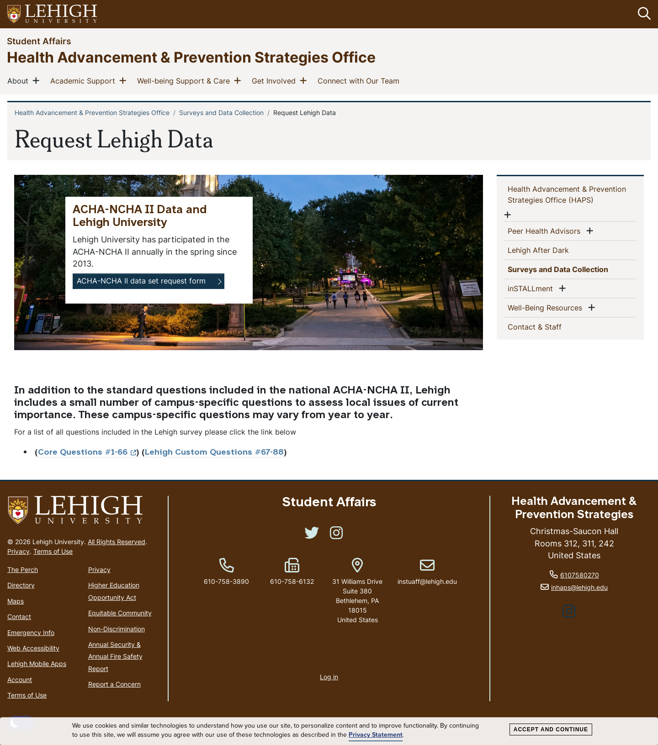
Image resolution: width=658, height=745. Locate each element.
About (19, 80)
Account (19, 679)
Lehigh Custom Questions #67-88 (214, 452)
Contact (19, 616)
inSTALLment (532, 288)
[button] (642, 14)
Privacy (18, 551)
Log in (329, 676)
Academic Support (84, 80)
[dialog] (329, 731)
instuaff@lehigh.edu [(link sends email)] (427, 572)
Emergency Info (30, 632)
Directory (21, 585)
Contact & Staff (549, 326)
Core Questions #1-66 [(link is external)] (87, 452)
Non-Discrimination (116, 628)
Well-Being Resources (547, 307)
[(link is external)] (311, 535)
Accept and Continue (551, 729)
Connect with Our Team (360, 80)
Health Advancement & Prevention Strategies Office (191, 57)
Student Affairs (39, 41)
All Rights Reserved (116, 541)
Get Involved (275, 80)
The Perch (22, 569)
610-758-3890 (226, 581)
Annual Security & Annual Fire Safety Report (115, 656)
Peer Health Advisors (546, 230)
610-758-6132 (292, 581)
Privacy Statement (376, 735)
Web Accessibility (33, 648)
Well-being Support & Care (185, 80)
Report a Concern (114, 684)
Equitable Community (120, 613)
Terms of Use (53, 551)
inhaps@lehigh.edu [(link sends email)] (579, 587)
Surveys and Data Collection (221, 112)
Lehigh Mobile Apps (36, 664)
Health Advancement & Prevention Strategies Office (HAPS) (567, 194)
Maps (15, 601)
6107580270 (579, 575)
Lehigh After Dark (553, 249)
